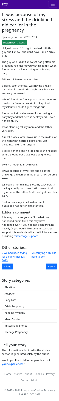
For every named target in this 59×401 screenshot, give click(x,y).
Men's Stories (12, 319)
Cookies (39, 374)
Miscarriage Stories (16, 325)
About (28, 374)
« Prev (7, 266)
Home (8, 374)
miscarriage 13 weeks (14, 42)
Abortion (10, 287)
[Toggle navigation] (52, 4)
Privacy (50, 374)
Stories (18, 374)
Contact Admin (29, 380)
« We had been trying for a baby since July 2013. (14, 256)
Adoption (10, 293)
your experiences (12, 364)
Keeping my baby (15, 313)
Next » (51, 266)
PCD (5, 4)
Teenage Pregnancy (16, 332)
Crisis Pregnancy (14, 306)
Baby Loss (10, 300)
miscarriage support (26, 236)
